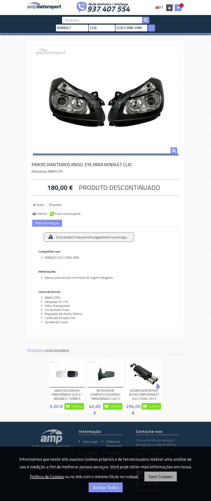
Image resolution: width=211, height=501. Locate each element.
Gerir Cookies (160, 476)
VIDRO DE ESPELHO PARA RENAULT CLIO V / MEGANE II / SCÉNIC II (67, 395)
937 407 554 (108, 8)
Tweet (38, 205)
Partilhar (55, 205)
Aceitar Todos (105, 487)
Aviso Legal (90, 441)
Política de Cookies (47, 476)
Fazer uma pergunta (67, 213)
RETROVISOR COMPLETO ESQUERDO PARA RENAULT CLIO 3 (105, 395)
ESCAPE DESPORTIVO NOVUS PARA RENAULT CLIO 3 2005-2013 (144, 395)
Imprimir (42, 213)
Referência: (39, 171)
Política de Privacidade (114, 443)
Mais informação (47, 223)
